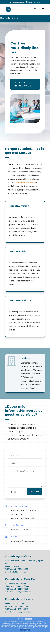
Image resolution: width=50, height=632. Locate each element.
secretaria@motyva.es (22, 612)
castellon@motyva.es (21, 592)
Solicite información (23, 84)
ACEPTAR (25, 630)
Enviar (34, 491)
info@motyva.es (19, 572)
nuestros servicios (25, 182)
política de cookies (26, 627)
